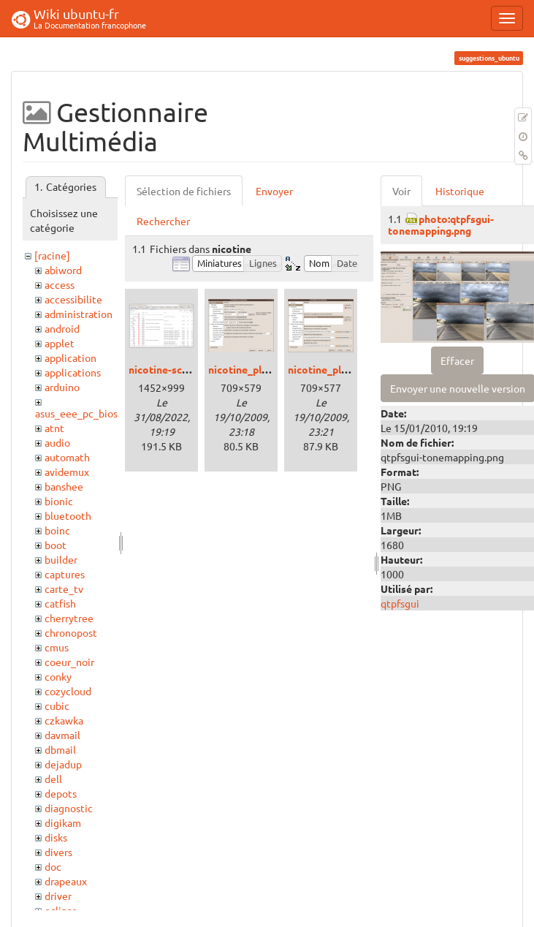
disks (56, 837)
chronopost (71, 632)
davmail (62, 734)
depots (61, 793)
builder (61, 559)
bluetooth (68, 515)
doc (53, 866)
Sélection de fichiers (184, 190)
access (60, 284)
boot (55, 544)
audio (57, 442)
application (70, 357)
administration (78, 313)
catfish (60, 603)
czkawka (64, 720)
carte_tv (64, 588)
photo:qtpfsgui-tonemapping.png (441, 224)
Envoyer (274, 190)
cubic (57, 705)
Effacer (457, 360)
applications (73, 372)
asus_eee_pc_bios (76, 413)
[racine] (52, 255)
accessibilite (73, 299)
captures (65, 573)
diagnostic (69, 807)
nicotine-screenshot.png (187, 369)
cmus (57, 647)
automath (67, 457)
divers (58, 851)
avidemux (67, 471)
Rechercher (163, 220)
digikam (63, 822)
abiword (63, 269)
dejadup (63, 764)
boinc (57, 530)
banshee (64, 486)
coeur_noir (69, 661)
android (62, 328)
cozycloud (68, 690)
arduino (62, 386)
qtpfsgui (400, 603)
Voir (401, 190)
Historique (459, 190)
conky (58, 676)
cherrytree (69, 617)
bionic (59, 500)
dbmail (60, 749)
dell (53, 778)
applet (60, 342)
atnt (54, 427)
